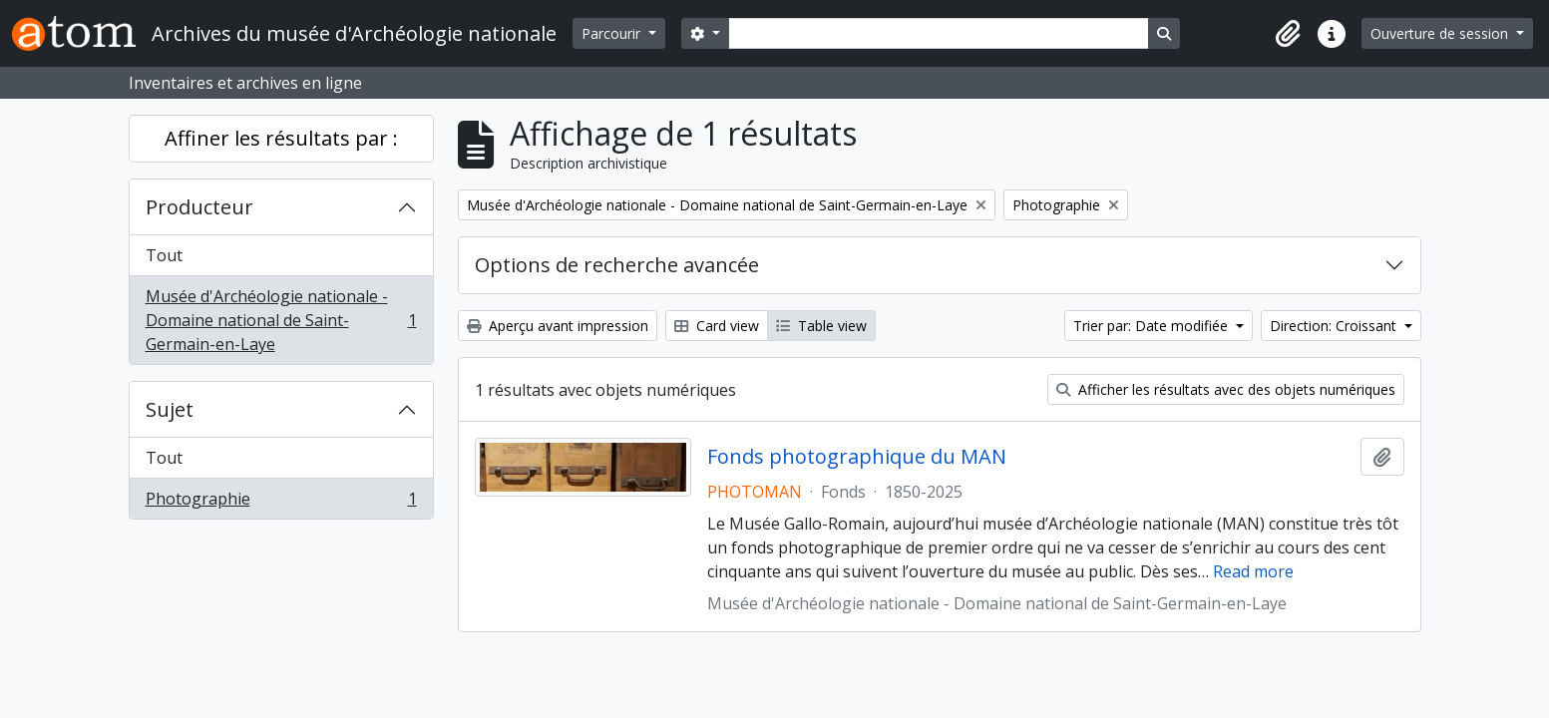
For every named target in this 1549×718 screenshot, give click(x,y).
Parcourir (612, 33)
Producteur (199, 206)
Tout (164, 255)
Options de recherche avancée (617, 264)
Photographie (281, 503)
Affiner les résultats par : (281, 138)
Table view (821, 325)
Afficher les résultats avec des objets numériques (1225, 389)
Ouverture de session (1441, 33)
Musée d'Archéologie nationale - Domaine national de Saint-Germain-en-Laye (281, 320)
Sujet (170, 409)
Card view (716, 325)
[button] (1288, 34)
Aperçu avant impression (557, 325)
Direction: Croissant (1335, 325)
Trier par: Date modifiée (1152, 325)
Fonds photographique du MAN (856, 457)
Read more (1253, 571)
